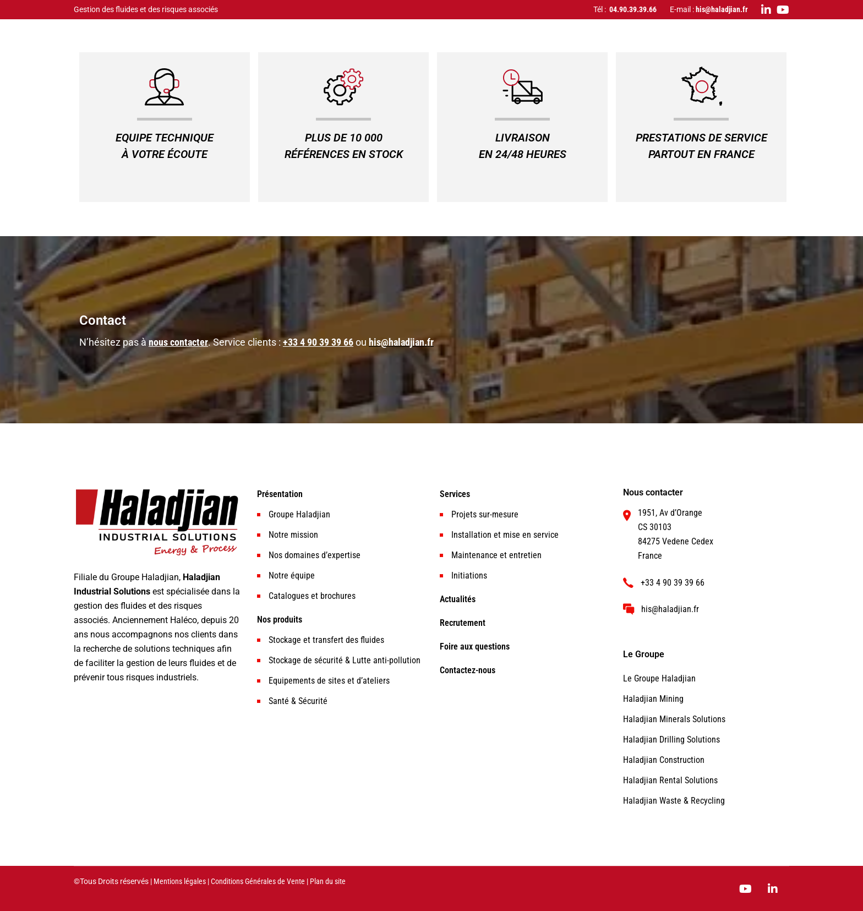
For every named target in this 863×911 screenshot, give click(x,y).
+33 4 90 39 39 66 (318, 342)
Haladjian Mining (653, 699)
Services (455, 494)
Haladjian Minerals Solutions (674, 719)
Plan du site (328, 881)
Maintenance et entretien (496, 555)
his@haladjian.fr (722, 9)
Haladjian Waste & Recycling (674, 800)
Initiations (469, 575)
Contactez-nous (467, 670)
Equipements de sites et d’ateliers (329, 680)
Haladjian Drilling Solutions (671, 739)
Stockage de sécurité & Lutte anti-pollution (344, 660)
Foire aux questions (475, 646)
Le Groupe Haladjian (659, 678)
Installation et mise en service (505, 535)
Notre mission (293, 535)
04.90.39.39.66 (633, 9)
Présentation (280, 494)
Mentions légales (180, 881)
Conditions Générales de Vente (258, 881)
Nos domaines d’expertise (315, 555)
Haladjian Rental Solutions (670, 780)
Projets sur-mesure (484, 514)
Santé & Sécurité (298, 701)
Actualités (458, 599)
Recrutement (462, 623)
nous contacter (178, 342)
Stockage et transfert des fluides (326, 640)
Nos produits (279, 619)
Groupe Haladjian (299, 514)
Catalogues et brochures (312, 596)
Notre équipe (292, 575)
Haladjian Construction (663, 760)
